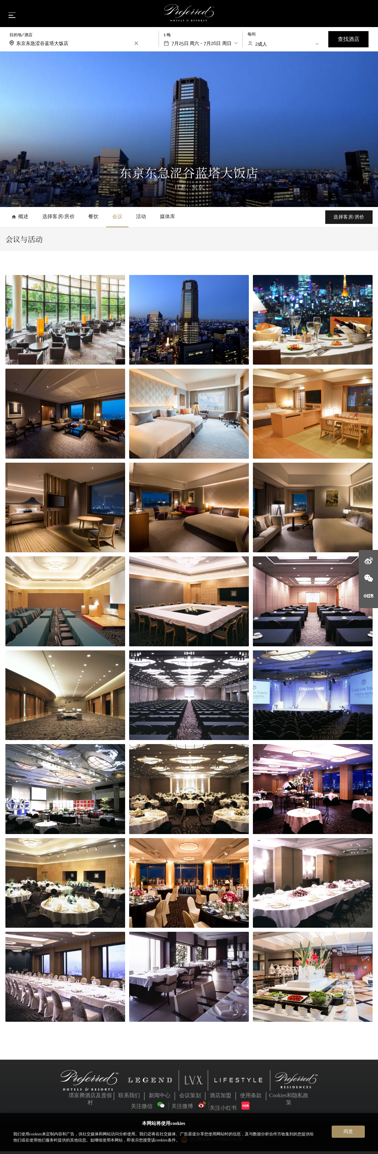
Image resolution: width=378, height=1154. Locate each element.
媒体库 (167, 219)
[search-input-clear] (136, 46)
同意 (348, 1131)
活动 (141, 219)
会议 (117, 219)
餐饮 (93, 219)
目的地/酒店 (20, 37)
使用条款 (251, 1098)
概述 (20, 219)
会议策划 (190, 1098)
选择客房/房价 (58, 219)
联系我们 (129, 1098)
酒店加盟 (220, 1098)
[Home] (189, 15)
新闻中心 (159, 1098)
